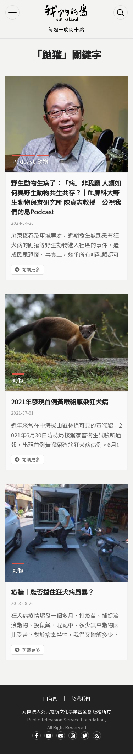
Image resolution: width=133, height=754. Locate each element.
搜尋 (120, 12)
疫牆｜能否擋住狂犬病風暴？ (52, 591)
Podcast (23, 161)
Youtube (48, 735)
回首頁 (50, 698)
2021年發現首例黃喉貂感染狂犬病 (59, 401)
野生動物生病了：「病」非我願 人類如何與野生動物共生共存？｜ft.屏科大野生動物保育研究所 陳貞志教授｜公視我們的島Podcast (66, 197)
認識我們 (81, 698)
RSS (97, 735)
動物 (43, 161)
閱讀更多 (31, 269)
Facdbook (36, 735)
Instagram (72, 735)
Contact (60, 735)
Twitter (85, 735)
